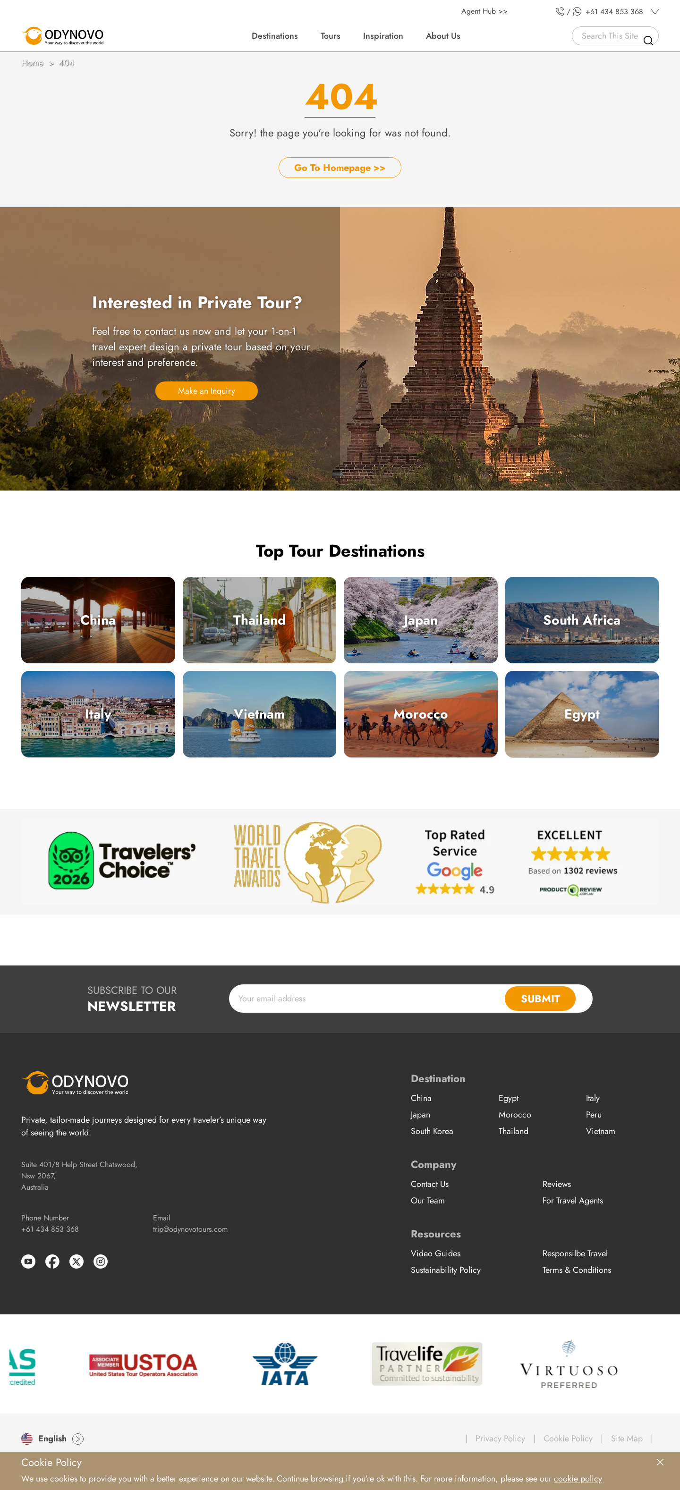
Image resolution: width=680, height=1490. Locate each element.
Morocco (420, 714)
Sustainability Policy (446, 1270)
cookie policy (578, 1479)
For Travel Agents (573, 1200)
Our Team (428, 1200)
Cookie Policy (568, 1438)
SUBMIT (540, 998)
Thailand (259, 620)
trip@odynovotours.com (190, 1229)
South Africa (581, 620)
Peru (594, 1115)
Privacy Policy (500, 1438)
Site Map (627, 1438)
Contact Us (430, 1184)
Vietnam (259, 714)
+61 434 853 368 (50, 1229)
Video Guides (435, 1253)
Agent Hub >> (484, 11)
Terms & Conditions (577, 1270)
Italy (98, 714)
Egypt (582, 714)
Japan (421, 620)
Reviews (557, 1184)
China (98, 620)
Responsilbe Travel (575, 1253)
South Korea (432, 1131)
